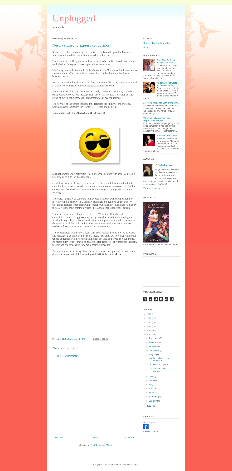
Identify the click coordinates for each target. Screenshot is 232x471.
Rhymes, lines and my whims (156, 43)
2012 (149, 334)
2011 (149, 406)
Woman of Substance (167, 135)
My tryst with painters (158, 364)
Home (95, 437)
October (153, 346)
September (154, 350)
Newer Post (60, 437)
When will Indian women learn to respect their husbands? (158, 119)
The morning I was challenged (157, 369)
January (153, 401)
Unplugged (73, 18)
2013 (149, 330)
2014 (149, 326)
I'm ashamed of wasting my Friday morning (168, 84)
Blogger (134, 464)
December (154, 338)
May (151, 384)
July (151, 376)
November (154, 342)
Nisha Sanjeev (165, 165)
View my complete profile (155, 188)
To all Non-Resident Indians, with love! (166, 61)
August (152, 354)
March (152, 392)
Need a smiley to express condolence (160, 359)
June (151, 380)
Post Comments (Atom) (101, 445)
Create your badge (150, 431)
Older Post (130, 437)
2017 (149, 314)
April (151, 388)
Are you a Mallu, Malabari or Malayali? (161, 103)
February (153, 396)
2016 (149, 318)
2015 (149, 322)
